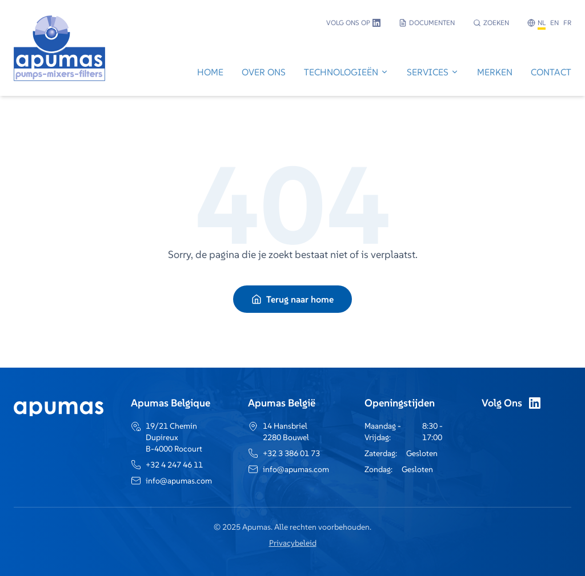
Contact (551, 72)
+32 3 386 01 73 (291, 453)
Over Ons (264, 72)
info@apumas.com (179, 481)
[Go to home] (59, 73)
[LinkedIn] (534, 403)
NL (542, 22)
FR (567, 22)
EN (554, 22)
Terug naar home (292, 299)
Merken (494, 72)
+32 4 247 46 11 (174, 465)
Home (210, 72)
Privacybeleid (292, 543)
